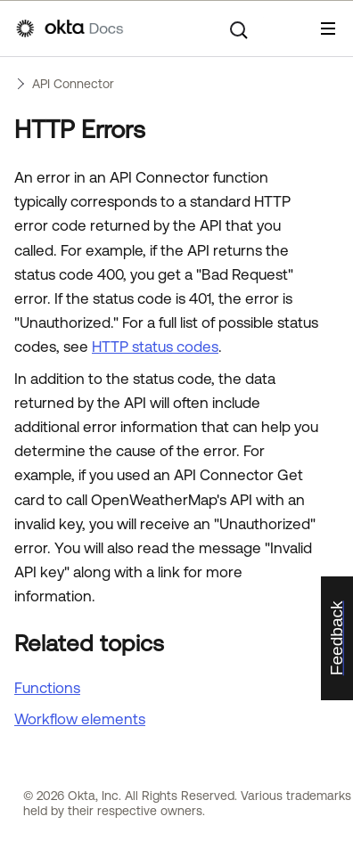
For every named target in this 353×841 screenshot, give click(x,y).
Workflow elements (79, 719)
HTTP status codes (155, 346)
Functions (47, 688)
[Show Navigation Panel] (328, 28)
